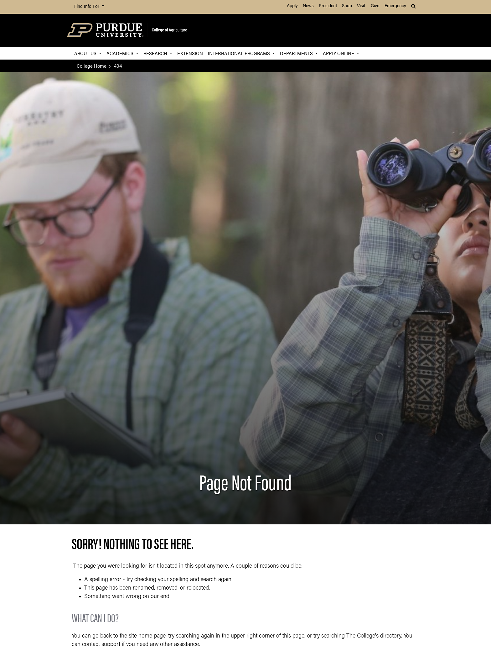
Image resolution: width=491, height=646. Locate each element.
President (328, 6)
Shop (347, 6)
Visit (361, 6)
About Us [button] (86, 53)
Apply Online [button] (339, 53)
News (308, 6)
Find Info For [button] (87, 6)
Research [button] (155, 53)
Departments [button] (297, 53)
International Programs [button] (239, 53)
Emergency (395, 6)
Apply (292, 6)
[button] (414, 7)
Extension (190, 53)
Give (375, 6)
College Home (91, 65)
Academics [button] (120, 53)
